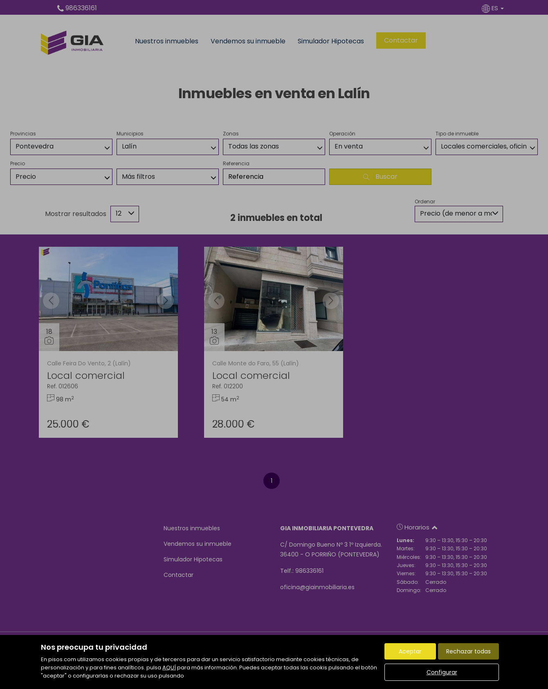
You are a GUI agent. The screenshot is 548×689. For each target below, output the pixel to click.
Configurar (442, 672)
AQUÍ (169, 667)
